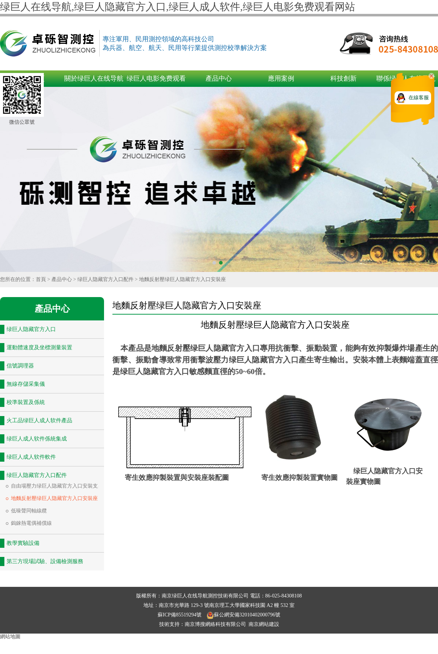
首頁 (41, 279)
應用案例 (281, 78)
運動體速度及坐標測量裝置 (39, 347)
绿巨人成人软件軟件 (31, 457)
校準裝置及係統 (26, 402)
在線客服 (418, 97)
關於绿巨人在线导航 (93, 78)
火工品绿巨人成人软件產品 (39, 420)
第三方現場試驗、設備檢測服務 (45, 561)
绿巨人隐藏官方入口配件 (105, 279)
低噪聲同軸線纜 (29, 510)
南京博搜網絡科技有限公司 (215, 624)
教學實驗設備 (23, 543)
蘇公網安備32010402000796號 (243, 615)
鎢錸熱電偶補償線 (31, 523)
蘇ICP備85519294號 (180, 615)
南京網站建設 (264, 624)
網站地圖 (10, 636)
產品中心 (218, 78)
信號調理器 (20, 366)
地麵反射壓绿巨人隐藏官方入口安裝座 (182, 279)
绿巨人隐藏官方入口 (31, 329)
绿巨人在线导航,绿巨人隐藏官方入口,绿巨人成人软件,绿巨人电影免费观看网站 (177, 6)
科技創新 (343, 78)
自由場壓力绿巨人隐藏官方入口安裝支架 (57, 486)
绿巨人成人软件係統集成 (37, 439)
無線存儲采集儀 (26, 384)
